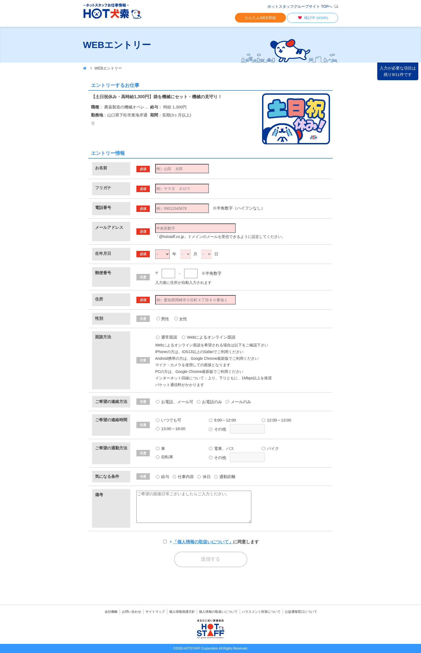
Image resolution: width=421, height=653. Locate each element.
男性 (165, 319)
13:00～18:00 (170, 428)
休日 (203, 476)
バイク (270, 448)
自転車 (164, 456)
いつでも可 (168, 420)
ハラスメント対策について (261, 612)
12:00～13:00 (276, 420)
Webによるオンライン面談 (208, 337)
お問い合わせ (131, 612)
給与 (162, 476)
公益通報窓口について (301, 612)
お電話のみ (209, 401)
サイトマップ (155, 612)
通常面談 (166, 337)
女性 (183, 319)
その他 (217, 429)
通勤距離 (224, 476)
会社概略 (111, 612)
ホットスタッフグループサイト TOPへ (299, 6)
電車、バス (221, 448)
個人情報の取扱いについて (218, 612)
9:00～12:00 (222, 420)
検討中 (312, 18)
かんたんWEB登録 (260, 18)
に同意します (216, 542)
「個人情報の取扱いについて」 (203, 542)
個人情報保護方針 (182, 612)
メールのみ (238, 401)
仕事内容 (183, 476)
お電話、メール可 (174, 401)
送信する (210, 559)
